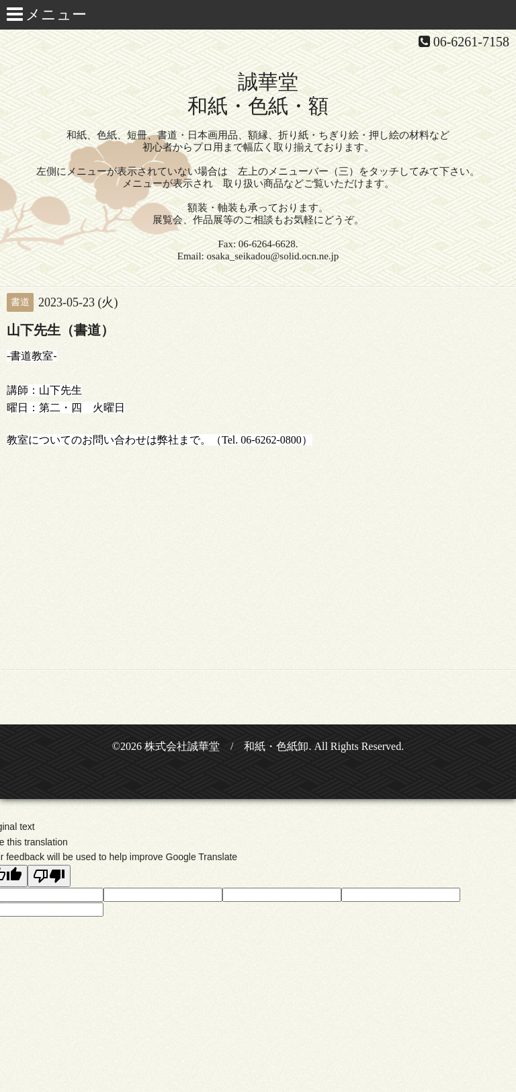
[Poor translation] (49, 876)
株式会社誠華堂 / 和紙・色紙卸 (226, 746)
